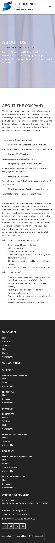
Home (5, 337)
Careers (6, 353)
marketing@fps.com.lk (19, 510)
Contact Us (7, 356)
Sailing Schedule (9, 467)
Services (6, 345)
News (4, 349)
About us (6, 341)
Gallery (5, 425)
